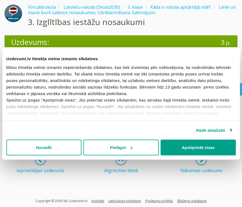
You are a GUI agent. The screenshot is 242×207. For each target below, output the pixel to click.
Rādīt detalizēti (210, 130)
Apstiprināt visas (198, 147)
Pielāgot (121, 147)
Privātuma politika (159, 201)
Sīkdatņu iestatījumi (192, 201)
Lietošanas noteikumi (124, 201)
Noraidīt (44, 147)
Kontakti (98, 201)
